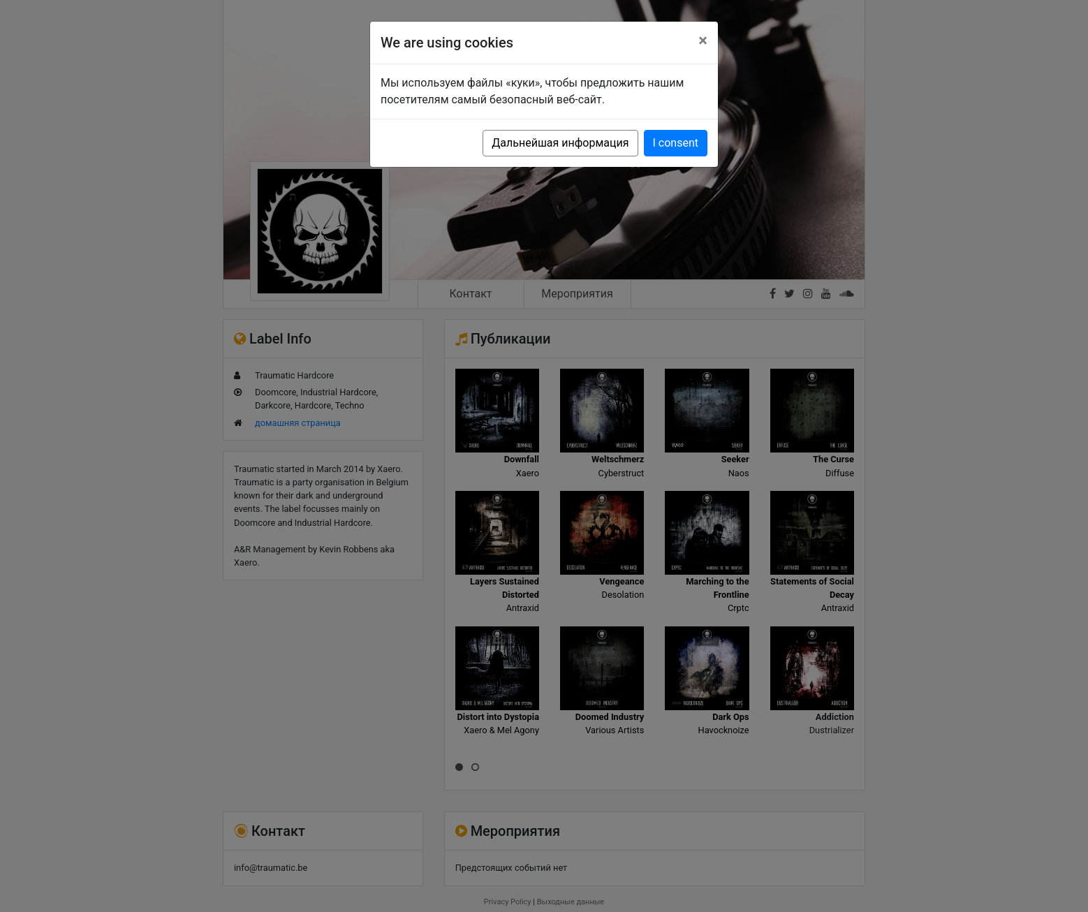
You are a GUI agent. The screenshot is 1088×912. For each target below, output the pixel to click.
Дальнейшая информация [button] (560, 142)
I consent (675, 142)
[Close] (703, 40)
